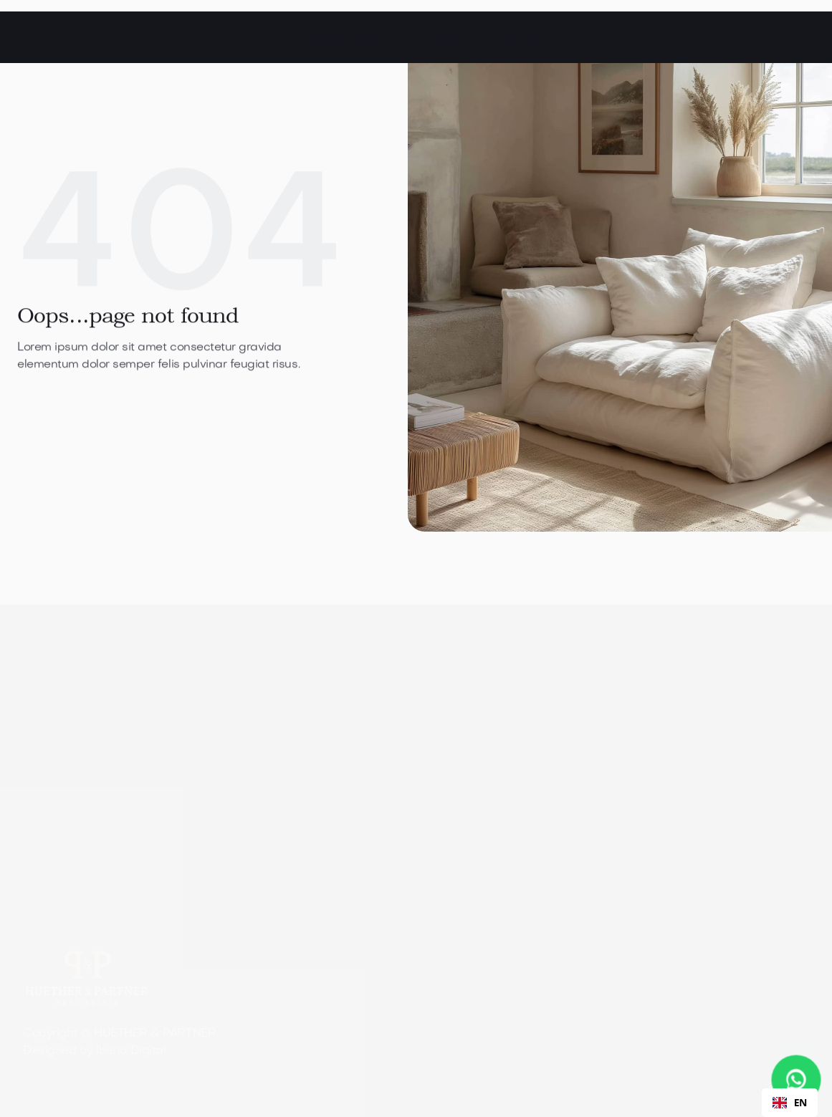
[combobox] (790, 1102)
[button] (453, 37)
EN (790, 1102)
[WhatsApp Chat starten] (796, 1079)
